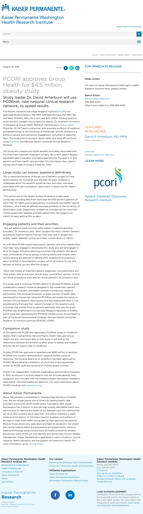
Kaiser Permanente (58, 474)
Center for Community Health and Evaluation (71, 466)
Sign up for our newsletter (109, 473)
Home (95, 55)
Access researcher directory (99, 155)
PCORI (61, 112)
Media (4, 479)
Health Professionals (11, 469)
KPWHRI (10, 502)
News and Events (107, 55)
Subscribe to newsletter (128, 27)
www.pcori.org (33, 385)
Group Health (67, 125)
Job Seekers (7, 482)
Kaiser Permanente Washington (64, 477)
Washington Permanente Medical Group (68, 481)
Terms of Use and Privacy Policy (22, 504)
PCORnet (14, 142)
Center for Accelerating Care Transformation (70, 463)
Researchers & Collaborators (15, 465)
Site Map (5, 504)
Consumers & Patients (12, 472)
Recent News (124, 55)
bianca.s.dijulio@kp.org (97, 99)
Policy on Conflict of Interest (110, 476)
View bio (89, 152)
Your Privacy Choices (10, 506)
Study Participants (10, 475)
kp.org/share (36, 444)
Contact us (102, 471)
